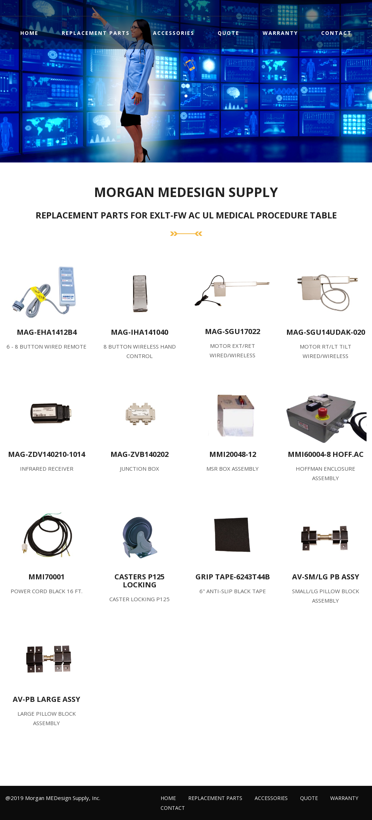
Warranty (280, 32)
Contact (336, 32)
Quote (228, 32)
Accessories (173, 32)
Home (29, 32)
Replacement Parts (96, 32)
